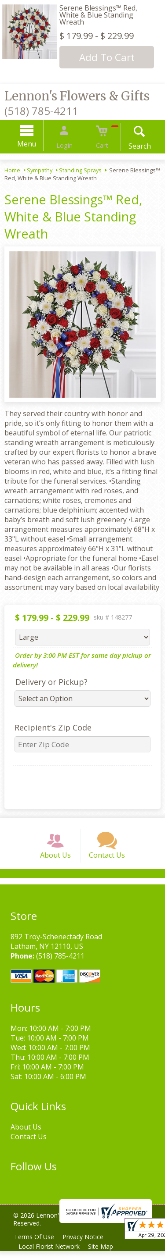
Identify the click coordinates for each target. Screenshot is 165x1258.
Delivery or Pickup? (48, 682)
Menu (34, 144)
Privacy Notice (86, 1244)
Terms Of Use (35, 1244)
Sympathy (39, 170)
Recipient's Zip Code (49, 727)
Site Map (104, 1253)
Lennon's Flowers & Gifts (77, 96)
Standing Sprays (80, 170)
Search (132, 146)
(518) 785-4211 (41, 110)
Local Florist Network (50, 1253)
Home (12, 170)
